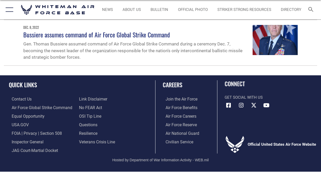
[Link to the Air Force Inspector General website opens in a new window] (24, 140)
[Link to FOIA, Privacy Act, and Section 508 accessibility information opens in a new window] (32, 132)
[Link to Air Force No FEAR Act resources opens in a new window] (90, 107)
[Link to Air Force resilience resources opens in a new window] (88, 132)
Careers (172, 84)
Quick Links (23, 84)
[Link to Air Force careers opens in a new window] (178, 115)
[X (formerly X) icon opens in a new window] (254, 105)
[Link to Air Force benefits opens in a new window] (178, 107)
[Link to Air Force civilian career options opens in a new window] (176, 140)
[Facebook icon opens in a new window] (228, 105)
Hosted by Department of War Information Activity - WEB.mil (160, 158)
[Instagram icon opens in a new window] (241, 105)
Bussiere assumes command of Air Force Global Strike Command (96, 34)
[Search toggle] (312, 10)
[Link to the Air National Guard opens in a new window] (179, 132)
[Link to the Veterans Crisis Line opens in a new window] (96, 140)
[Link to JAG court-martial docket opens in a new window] (31, 148)
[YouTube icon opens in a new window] (266, 105)
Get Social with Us (244, 97)
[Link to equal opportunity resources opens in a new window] (24, 115)
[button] (8, 9)
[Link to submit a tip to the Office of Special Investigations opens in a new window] (89, 115)
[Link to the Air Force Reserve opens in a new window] (178, 124)
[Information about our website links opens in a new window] (92, 99)
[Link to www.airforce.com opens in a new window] (178, 99)
